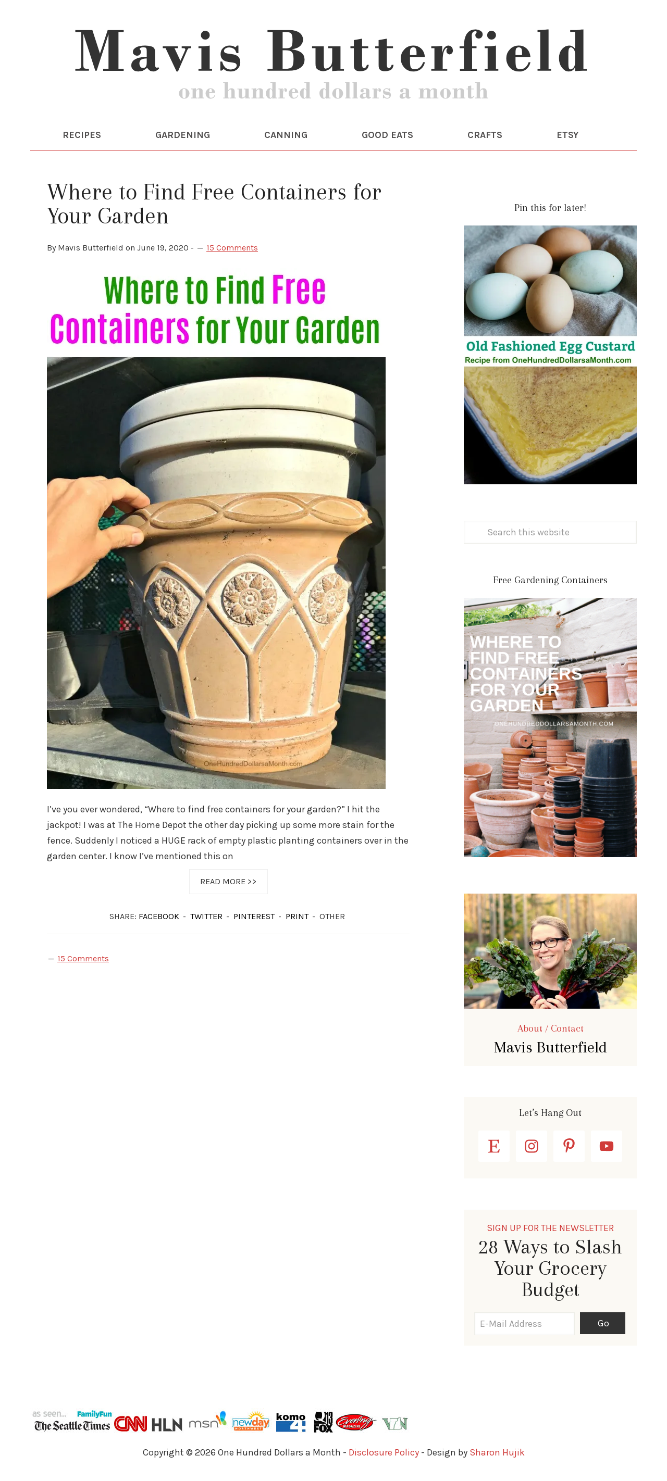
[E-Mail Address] (524, 1323)
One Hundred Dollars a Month (333, 68)
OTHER (332, 916)
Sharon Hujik (497, 1452)
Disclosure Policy (384, 1452)
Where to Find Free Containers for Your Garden (214, 204)
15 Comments (232, 248)
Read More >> (228, 881)
